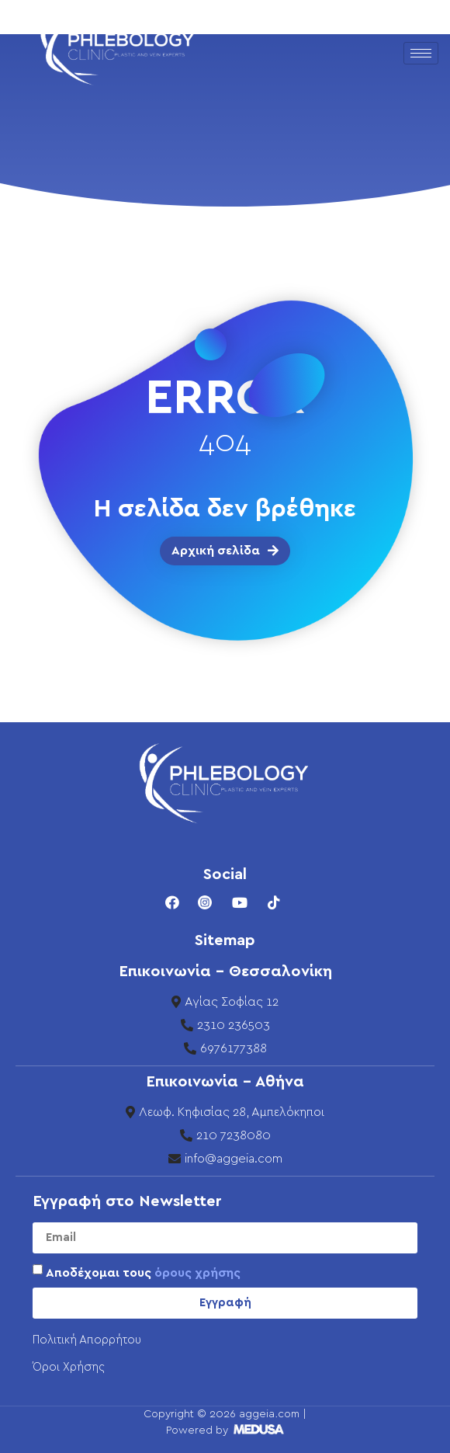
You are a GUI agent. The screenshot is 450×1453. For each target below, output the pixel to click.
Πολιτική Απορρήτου (87, 1340)
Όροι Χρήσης (69, 1367)
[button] (225, 551)
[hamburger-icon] (420, 53)
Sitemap (225, 940)
